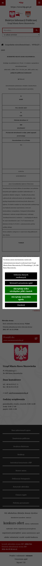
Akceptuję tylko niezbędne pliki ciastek (21, 289)
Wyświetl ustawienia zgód (21, 283)
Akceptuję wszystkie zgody (21, 298)
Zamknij (21, 305)
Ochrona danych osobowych (21, 276)
